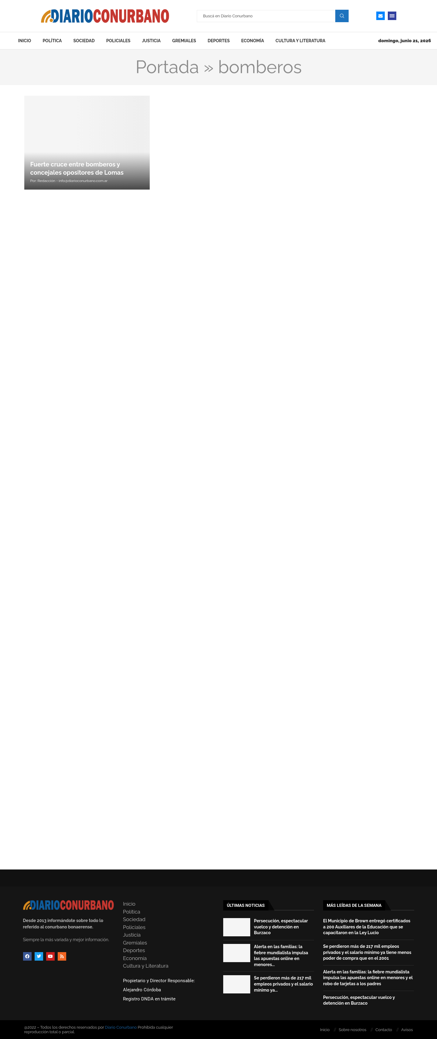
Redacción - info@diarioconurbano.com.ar (73, 181)
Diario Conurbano (121, 1027)
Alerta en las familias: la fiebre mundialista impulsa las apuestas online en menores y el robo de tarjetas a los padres (368, 977)
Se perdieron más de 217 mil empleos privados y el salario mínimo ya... (283, 984)
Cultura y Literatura (300, 40)
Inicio (24, 40)
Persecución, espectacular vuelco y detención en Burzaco (281, 926)
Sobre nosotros (352, 1029)
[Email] (380, 16)
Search (342, 16)
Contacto (383, 1029)
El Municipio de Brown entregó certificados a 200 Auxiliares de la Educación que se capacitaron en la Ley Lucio (366, 926)
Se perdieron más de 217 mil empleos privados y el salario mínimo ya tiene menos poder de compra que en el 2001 (367, 952)
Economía (252, 40)
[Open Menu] (392, 16)
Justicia (151, 40)
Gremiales (184, 40)
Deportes (219, 40)
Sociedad (83, 40)
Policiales (118, 40)
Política (52, 40)
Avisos (407, 1029)
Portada (167, 67)
